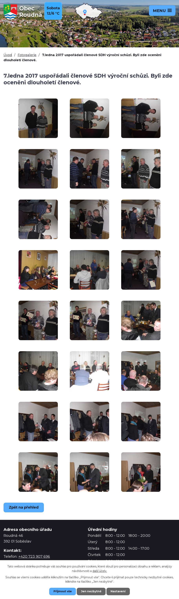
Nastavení (119, 591)
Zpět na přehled (24, 507)
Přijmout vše (62, 591)
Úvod (8, 55)
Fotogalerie (27, 55)
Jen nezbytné (91, 591)
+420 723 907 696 (34, 556)
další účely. (99, 571)
